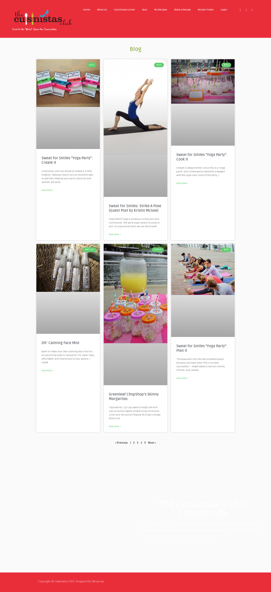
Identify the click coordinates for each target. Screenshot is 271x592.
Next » (152, 442)
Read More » (47, 190)
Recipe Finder (206, 9)
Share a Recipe (182, 9)
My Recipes (160, 9)
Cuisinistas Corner (124, 9)
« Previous (121, 442)
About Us (102, 9)
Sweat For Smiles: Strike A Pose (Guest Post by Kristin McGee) (135, 208)
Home (86, 9)
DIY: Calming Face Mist (60, 343)
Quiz (144, 9)
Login (224, 9)
